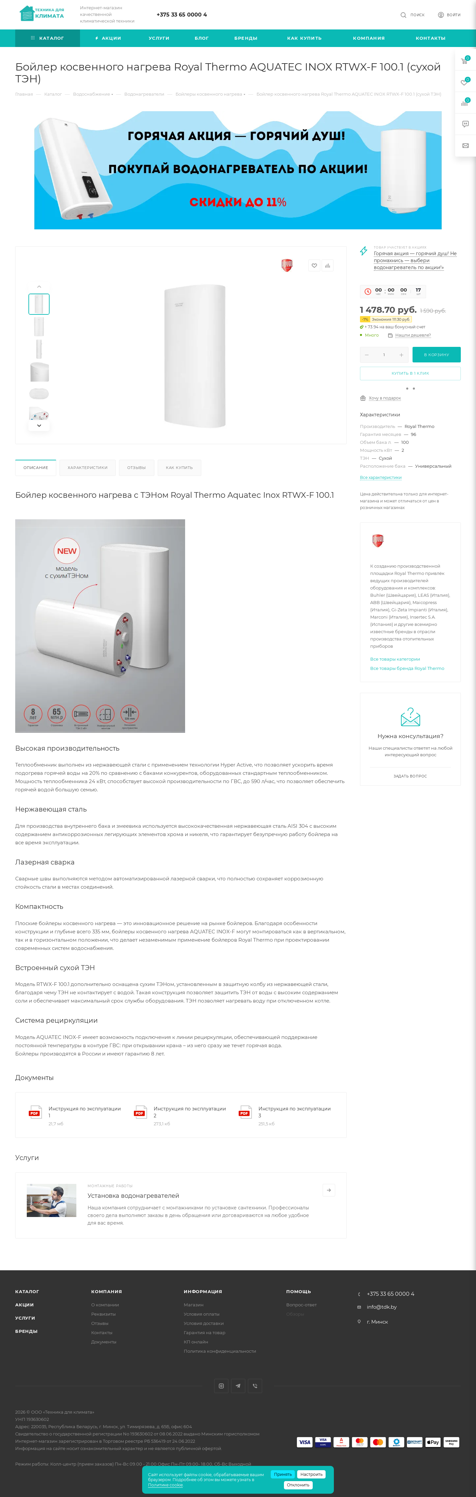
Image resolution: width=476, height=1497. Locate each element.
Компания (106, 1291)
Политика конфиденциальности (220, 1351)
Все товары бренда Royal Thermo (407, 668)
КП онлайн (196, 1341)
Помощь (298, 1291)
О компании (105, 1304)
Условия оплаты (201, 1314)
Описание (35, 467)
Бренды (26, 1331)
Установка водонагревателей (133, 1195)
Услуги (25, 1318)
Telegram (238, 1386)
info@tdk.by (382, 1307)
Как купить (179, 467)
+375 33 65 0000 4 (182, 15)
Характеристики (87, 467)
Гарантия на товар (204, 1332)
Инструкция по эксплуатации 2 (190, 1112)
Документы (103, 1341)
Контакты (101, 1332)
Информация (203, 1291)
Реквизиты (103, 1314)
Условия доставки (204, 1323)
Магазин (194, 1304)
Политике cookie (165, 1484)
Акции (24, 1304)
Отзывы (136, 467)
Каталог (27, 1291)
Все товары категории (395, 659)
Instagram (221, 1386)
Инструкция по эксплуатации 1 (85, 1112)
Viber (255, 1386)
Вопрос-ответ (301, 1304)
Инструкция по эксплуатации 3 (294, 1112)
